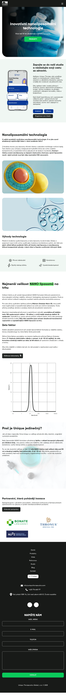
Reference (33, 560)
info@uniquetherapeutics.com (33, 585)
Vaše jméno (33, 619)
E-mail (33, 629)
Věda (33, 557)
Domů (33, 550)
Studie (33, 564)
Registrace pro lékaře (43, 116)
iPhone (48, 111)
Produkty (33, 39)
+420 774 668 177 (33, 590)
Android (38, 111)
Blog (33, 567)
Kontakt (33, 571)
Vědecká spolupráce (11, 509)
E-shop (34, 576)
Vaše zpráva (33, 649)
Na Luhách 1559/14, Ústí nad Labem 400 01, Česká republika (33, 594)
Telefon (33, 639)
